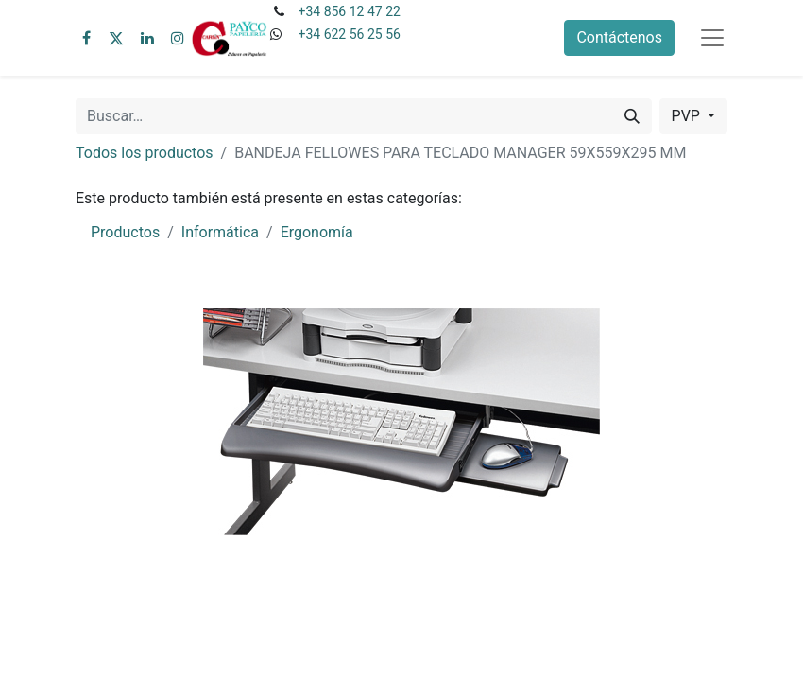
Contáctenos (619, 37)
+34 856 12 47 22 (349, 11)
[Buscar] (632, 116)
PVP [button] (688, 116)
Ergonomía (317, 232)
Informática (220, 232)
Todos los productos (145, 153)
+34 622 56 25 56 (349, 34)
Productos (125, 232)
